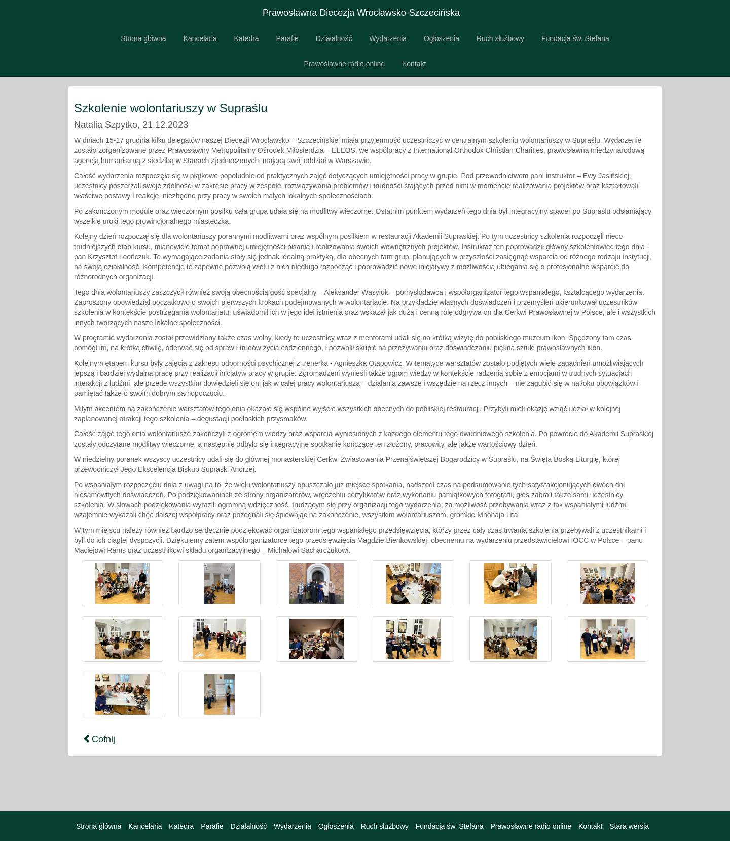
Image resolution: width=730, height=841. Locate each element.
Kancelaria (200, 38)
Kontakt (414, 64)
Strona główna (143, 38)
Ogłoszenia (441, 38)
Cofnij (99, 739)
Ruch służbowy (500, 38)
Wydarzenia (388, 38)
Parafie (287, 38)
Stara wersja (629, 826)
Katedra (246, 38)
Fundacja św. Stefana (575, 38)
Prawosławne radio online (344, 64)
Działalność (334, 38)
